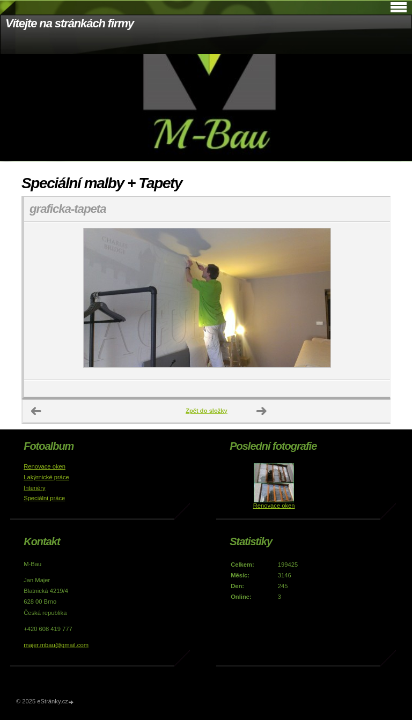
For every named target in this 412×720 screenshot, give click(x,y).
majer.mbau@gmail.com (56, 645)
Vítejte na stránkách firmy (69, 23)
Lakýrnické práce (46, 477)
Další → (262, 411)
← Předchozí (36, 411)
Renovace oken (44, 466)
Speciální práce (44, 498)
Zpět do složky (206, 410)
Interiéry (34, 488)
